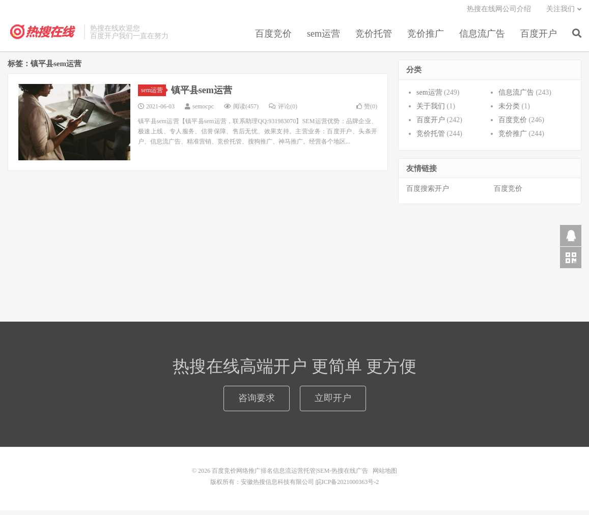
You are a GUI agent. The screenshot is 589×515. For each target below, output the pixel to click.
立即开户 (333, 402)
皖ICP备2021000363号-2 (347, 486)
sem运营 (323, 38)
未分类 (509, 110)
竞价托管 (373, 38)
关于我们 (430, 110)
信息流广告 (482, 38)
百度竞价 (273, 38)
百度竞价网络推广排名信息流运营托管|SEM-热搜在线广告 (43, 36)
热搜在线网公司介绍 (499, 13)
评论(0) (283, 110)
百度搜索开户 (427, 193)
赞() (366, 110)
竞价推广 (425, 38)
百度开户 (538, 38)
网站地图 (385, 475)
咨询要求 (256, 402)
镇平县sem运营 (201, 94)
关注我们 (560, 13)
